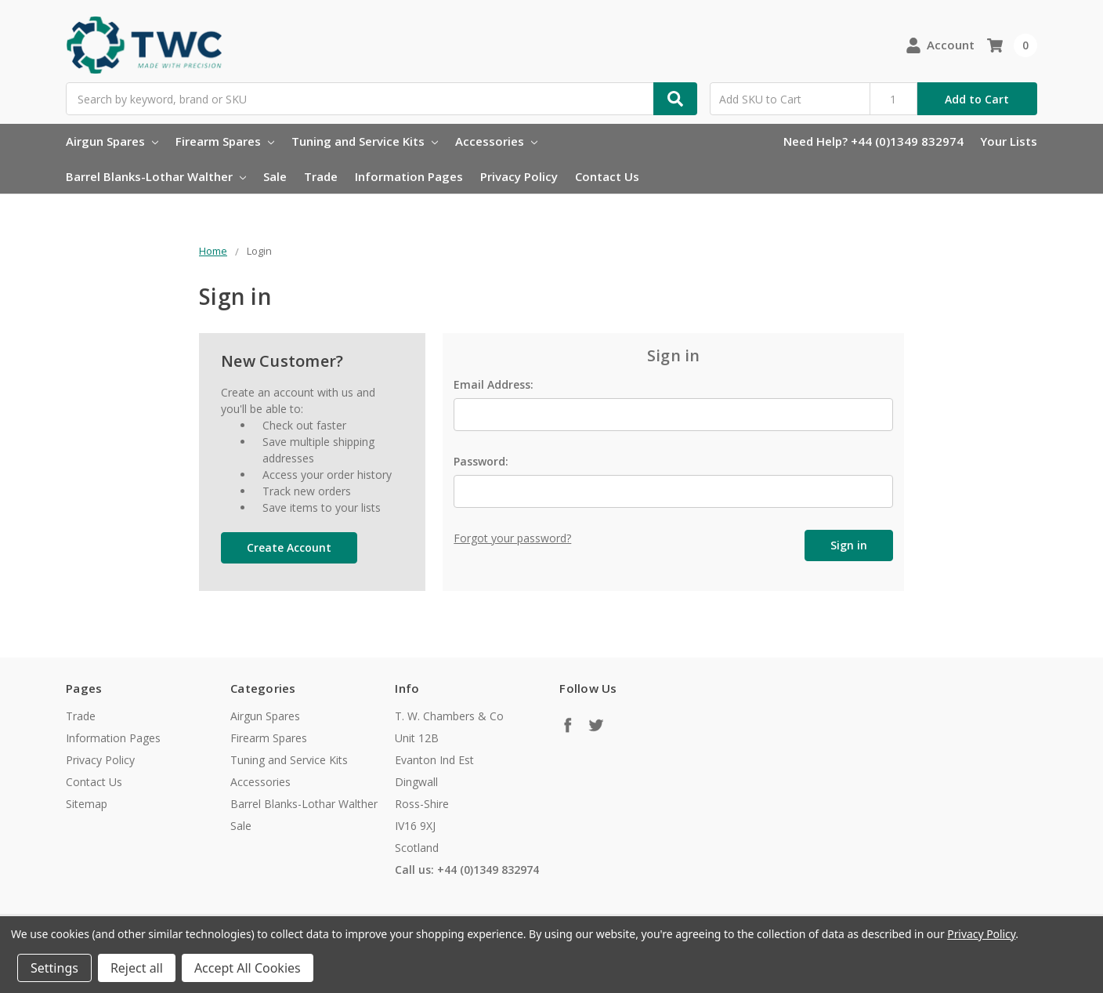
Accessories (496, 141)
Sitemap (86, 803)
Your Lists (1008, 141)
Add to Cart (977, 99)
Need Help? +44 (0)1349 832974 (873, 141)
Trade (321, 176)
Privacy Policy (519, 176)
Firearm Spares (224, 141)
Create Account (289, 547)
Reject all (136, 968)
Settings (54, 968)
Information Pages (409, 176)
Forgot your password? (512, 538)
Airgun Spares (112, 141)
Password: (481, 461)
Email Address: (493, 384)
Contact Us (607, 176)
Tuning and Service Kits (364, 141)
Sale (275, 176)
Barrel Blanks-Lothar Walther (156, 176)
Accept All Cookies (247, 968)
